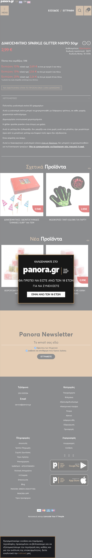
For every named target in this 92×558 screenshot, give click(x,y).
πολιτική (22, 553)
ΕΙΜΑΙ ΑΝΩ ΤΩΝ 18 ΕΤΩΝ (46, 294)
